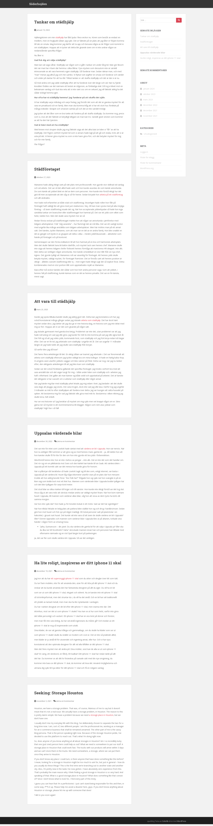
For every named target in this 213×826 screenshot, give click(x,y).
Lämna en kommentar (65, 443)
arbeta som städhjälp (90, 322)
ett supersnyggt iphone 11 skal (64, 580)
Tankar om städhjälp (54, 23)
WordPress (181, 823)
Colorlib (165, 823)
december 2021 (150, 112)
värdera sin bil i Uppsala (94, 450)
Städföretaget (47, 171)
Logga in (144, 153)
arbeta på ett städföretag (111, 196)
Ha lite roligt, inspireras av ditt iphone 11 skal (77, 564)
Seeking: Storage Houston (58, 694)
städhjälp (59, 39)
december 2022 (150, 106)
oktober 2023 (149, 96)
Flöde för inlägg (147, 159)
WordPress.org (147, 170)
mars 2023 (148, 101)
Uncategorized (150, 135)
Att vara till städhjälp (54, 303)
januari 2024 (148, 90)
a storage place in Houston (101, 717)
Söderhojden (38, 5)
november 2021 (150, 117)
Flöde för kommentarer (150, 164)
